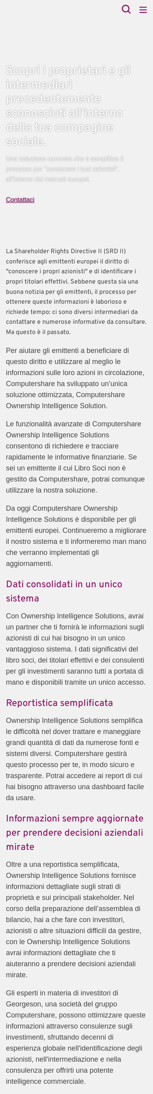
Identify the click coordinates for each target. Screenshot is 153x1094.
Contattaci (20, 199)
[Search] (126, 10)
